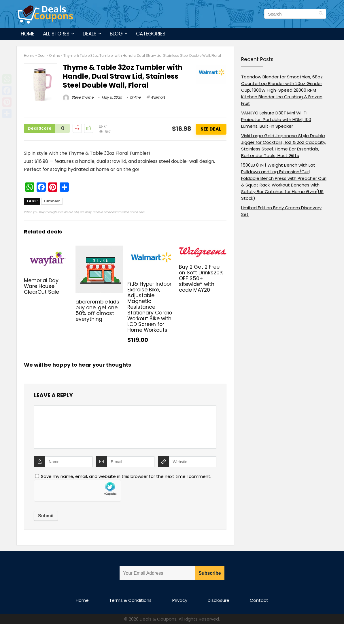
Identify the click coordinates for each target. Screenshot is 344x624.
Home (27, 33)
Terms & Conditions (130, 600)
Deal (42, 55)
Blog (116, 33)
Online (54, 55)
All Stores (56, 33)
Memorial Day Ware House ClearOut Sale (41, 286)
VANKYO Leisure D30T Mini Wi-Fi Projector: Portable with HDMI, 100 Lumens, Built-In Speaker (276, 119)
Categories (150, 33)
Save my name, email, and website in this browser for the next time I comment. (126, 476)
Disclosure (218, 600)
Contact (259, 600)
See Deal (211, 129)
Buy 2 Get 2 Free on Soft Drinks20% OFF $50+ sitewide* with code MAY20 (201, 278)
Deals (90, 33)
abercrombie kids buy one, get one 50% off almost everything (97, 310)
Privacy (179, 600)
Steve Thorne (78, 97)
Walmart (157, 97)
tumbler (52, 201)
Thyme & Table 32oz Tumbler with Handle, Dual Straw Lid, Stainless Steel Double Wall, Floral (122, 76)
